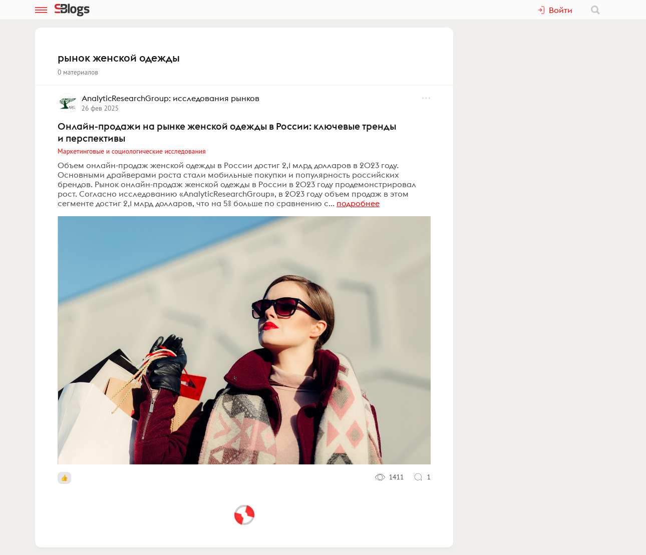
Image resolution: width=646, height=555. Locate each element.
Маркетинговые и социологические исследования (132, 151)
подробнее (358, 203)
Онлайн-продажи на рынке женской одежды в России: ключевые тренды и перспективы (227, 132)
